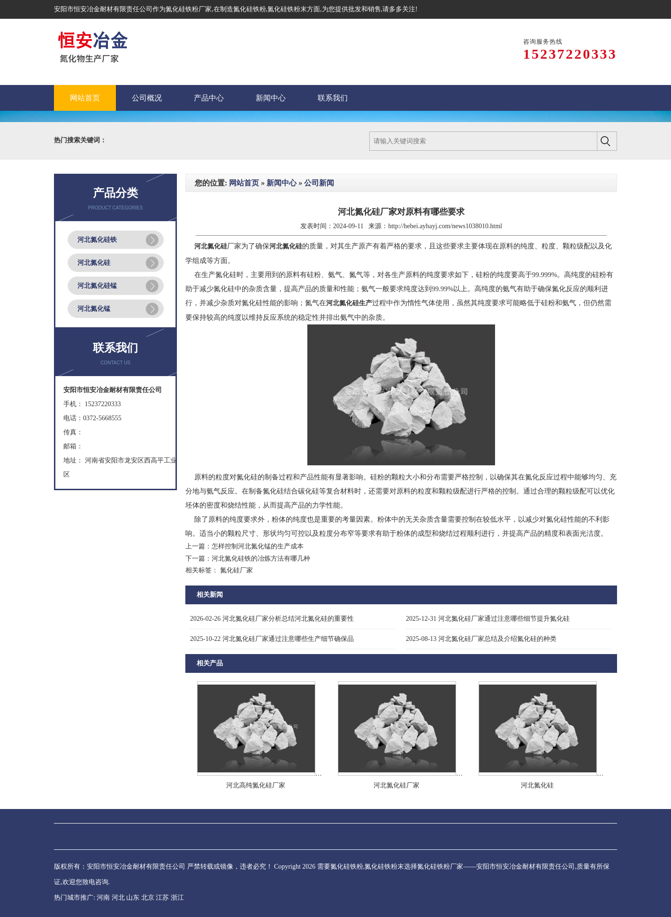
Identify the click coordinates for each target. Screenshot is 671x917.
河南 (103, 897)
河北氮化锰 (93, 308)
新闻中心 (282, 183)
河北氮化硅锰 (97, 285)
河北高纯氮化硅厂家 (255, 785)
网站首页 (244, 183)
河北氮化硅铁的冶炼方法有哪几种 (261, 558)
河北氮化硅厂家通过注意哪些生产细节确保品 (272, 638)
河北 (118, 897)
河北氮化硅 (93, 262)
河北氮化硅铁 (97, 239)
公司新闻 (319, 183)
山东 (132, 897)
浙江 (177, 897)
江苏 (162, 897)
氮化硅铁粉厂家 (189, 9)
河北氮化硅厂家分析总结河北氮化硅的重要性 (272, 618)
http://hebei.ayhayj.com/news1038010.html (445, 226)
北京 (147, 897)
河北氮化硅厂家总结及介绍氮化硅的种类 (481, 638)
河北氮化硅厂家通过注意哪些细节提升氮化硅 (488, 618)
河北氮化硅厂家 (396, 785)
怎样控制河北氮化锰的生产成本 (258, 546)
